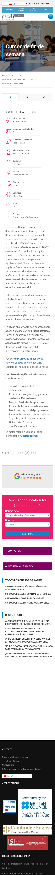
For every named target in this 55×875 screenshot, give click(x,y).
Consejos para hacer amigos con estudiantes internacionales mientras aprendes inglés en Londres (25, 631)
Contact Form (8, 765)
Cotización (9, 10)
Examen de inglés (21, 9)
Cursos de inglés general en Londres (24, 598)
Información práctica (19, 566)
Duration (10, 520)
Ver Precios (33, 9)
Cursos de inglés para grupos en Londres (27, 603)
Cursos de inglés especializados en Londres (28, 594)
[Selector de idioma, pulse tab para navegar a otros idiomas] (15, 4)
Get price (27, 534)
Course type (12, 511)
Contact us (13, 551)
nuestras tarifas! (29, 435)
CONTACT (46, 9)
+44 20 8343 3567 (42, 4)
